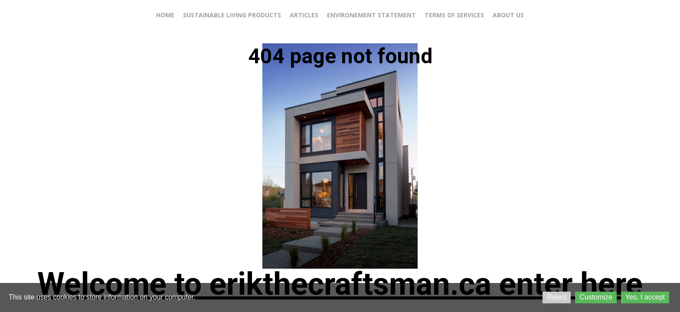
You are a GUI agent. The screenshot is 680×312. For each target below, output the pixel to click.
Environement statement (371, 15)
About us (508, 15)
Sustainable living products (232, 15)
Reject (556, 297)
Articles (304, 15)
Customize (595, 297)
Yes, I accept (645, 297)
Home (165, 15)
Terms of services (454, 15)
